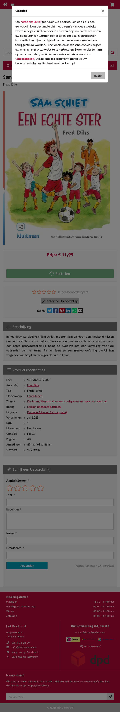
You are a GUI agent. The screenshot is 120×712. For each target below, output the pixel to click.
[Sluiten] (103, 11)
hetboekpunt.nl (30, 22)
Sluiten (98, 75)
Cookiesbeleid (24, 59)
